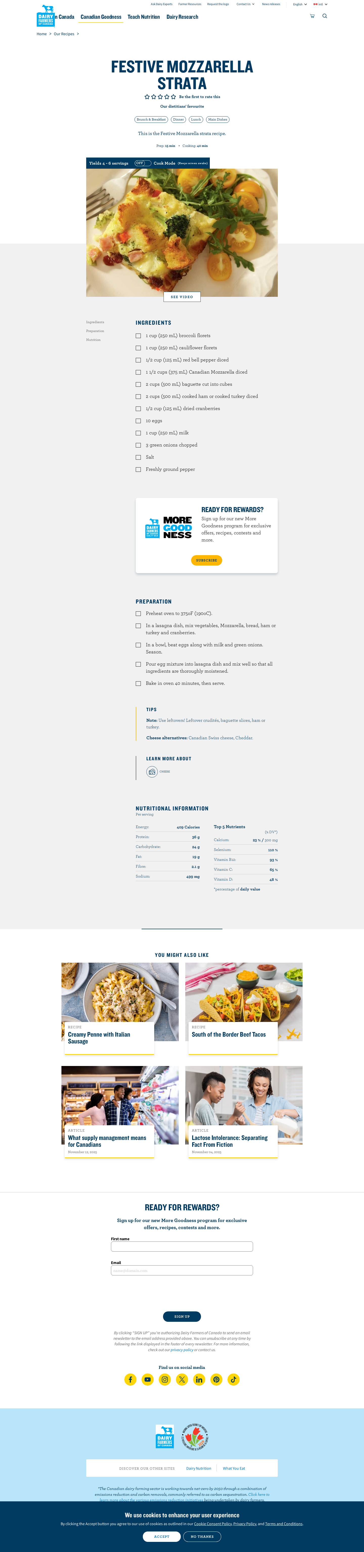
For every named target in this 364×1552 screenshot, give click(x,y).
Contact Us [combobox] (244, 4)
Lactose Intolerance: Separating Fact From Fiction (229, 1141)
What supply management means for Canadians (107, 1141)
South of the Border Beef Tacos (229, 1034)
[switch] (170, 163)
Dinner (178, 119)
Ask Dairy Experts (161, 4)
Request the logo (218, 4)
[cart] (312, 17)
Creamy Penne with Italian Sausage (99, 1038)
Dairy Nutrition (198, 1468)
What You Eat (234, 1468)
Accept (162, 1537)
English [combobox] (298, 4)
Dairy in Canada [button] (84, 16)
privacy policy (182, 1349)
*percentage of (237, 889)
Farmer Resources (189, 4)
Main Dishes (217, 119)
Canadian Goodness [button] (134, 16)
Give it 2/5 (153, 96)
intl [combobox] (320, 4)
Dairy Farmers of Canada (46, 15)
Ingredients (95, 322)
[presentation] (182, 1293)
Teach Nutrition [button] (184, 16)
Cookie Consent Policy (213, 1523)
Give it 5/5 (173, 96)
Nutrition (93, 340)
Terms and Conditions (284, 1523)
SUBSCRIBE (206, 560)
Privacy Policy (244, 1523)
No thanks (202, 1537)
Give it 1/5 (147, 96)
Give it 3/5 (160, 96)
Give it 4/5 (167, 96)
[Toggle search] (325, 17)
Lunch (196, 119)
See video (182, 297)
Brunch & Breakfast (151, 119)
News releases (271, 4)
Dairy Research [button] (229, 16)
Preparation (95, 331)
